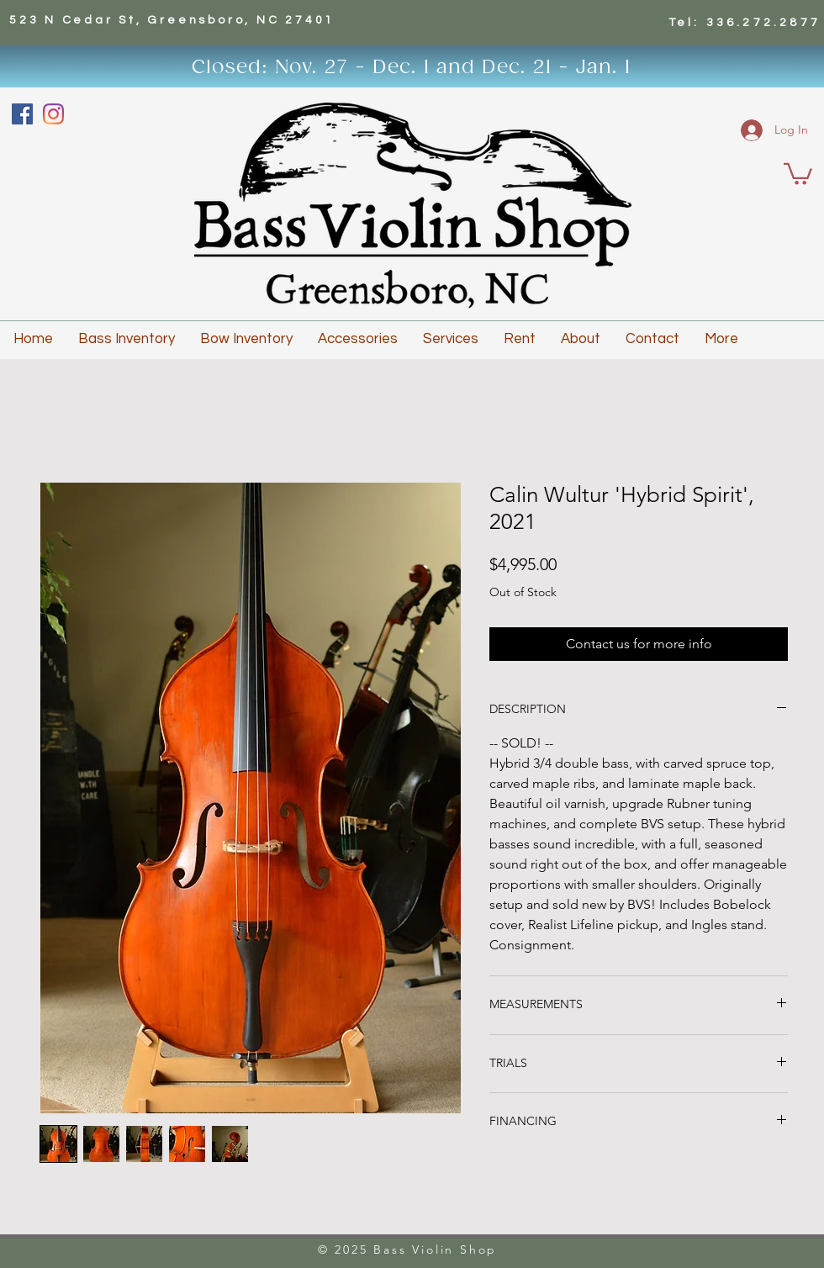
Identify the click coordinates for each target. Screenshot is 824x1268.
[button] (798, 173)
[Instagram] (53, 113)
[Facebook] (22, 113)
